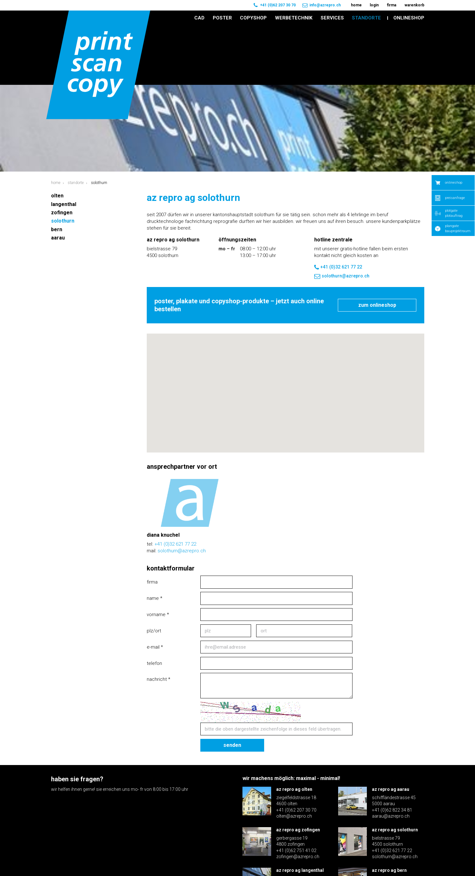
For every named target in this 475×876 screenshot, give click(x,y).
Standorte (76, 123)
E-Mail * (155, 588)
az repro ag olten (294, 729)
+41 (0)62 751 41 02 (296, 791)
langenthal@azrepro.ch (299, 837)
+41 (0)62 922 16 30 (296, 831)
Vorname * (158, 555)
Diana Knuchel (163, 476)
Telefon (154, 604)
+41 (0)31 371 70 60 (392, 831)
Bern (56, 170)
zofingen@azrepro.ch (297, 797)
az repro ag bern (389, 810)
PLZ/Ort (154, 571)
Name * (154, 539)
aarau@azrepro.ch (391, 757)
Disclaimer (364, 859)
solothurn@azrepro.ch (341, 216)
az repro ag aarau (390, 729)
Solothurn (62, 162)
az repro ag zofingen (298, 770)
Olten (57, 136)
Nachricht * (158, 620)
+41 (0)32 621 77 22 (338, 207)
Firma (152, 523)
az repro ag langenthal (300, 810)
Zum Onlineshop (377, 246)
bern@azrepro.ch (389, 837)
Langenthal (63, 145)
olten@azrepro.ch (294, 757)
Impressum (396, 859)
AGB (420, 859)
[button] (285, 328)
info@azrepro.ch (325, 5)
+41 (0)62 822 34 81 (392, 750)
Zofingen (61, 153)
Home (55, 123)
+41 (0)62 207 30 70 (278, 5)
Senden (232, 686)
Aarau (58, 178)
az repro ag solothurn (395, 770)
